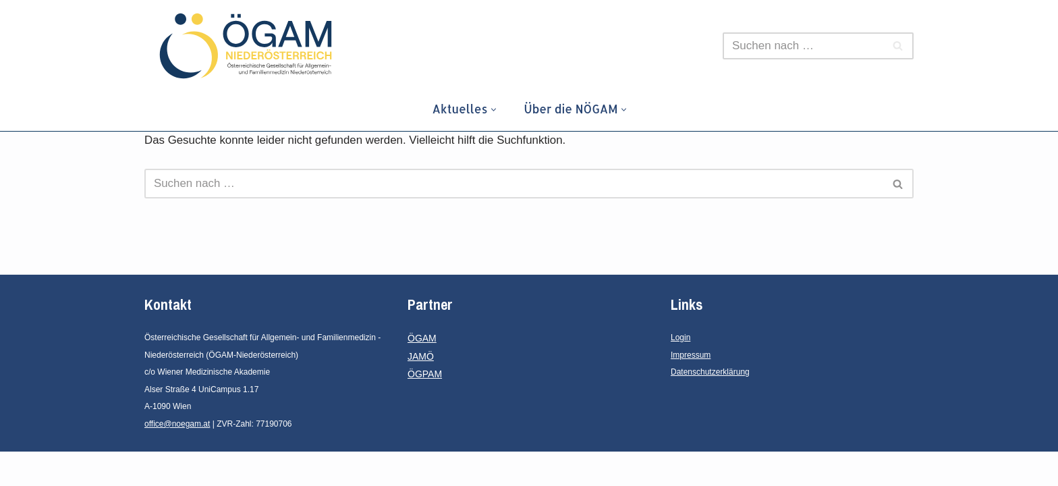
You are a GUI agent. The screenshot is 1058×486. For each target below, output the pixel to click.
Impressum (691, 389)
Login (680, 372)
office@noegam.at (177, 458)
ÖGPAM (425, 408)
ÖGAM (422, 372)
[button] (493, 109)
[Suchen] (803, 45)
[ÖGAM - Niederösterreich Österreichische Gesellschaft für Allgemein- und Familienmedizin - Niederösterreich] (249, 46)
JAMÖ (421, 390)
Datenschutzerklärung (710, 406)
